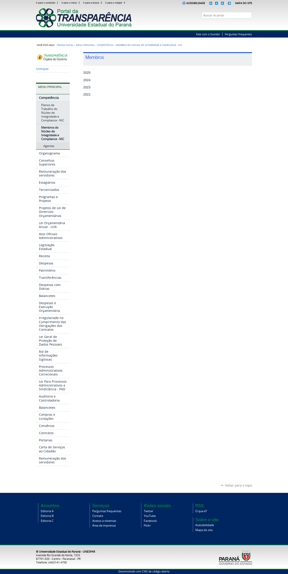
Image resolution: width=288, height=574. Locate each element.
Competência (105, 45)
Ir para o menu (71, 2)
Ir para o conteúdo (48, 2)
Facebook (150, 521)
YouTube (250, 24)
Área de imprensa (104, 525)
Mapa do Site (243, 3)
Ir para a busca (93, 2)
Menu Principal (85, 45)
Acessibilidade (195, 3)
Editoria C (47, 521)
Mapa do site (204, 530)
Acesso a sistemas (104, 521)
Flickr (147, 525)
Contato (97, 516)
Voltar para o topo (238, 485)
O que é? (201, 511)
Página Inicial (65, 45)
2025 (86, 72)
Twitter (244, 24)
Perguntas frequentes (238, 34)
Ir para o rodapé (115, 2)
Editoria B (47, 516)
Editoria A (47, 511)
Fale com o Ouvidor (208, 34)
